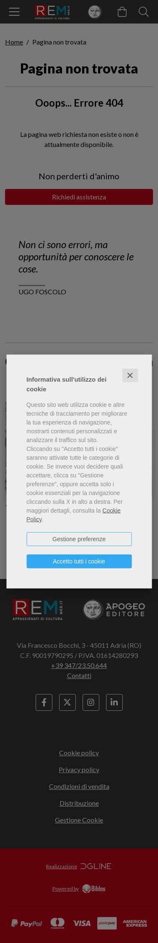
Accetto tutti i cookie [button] (79, 561)
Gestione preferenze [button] (79, 539)
